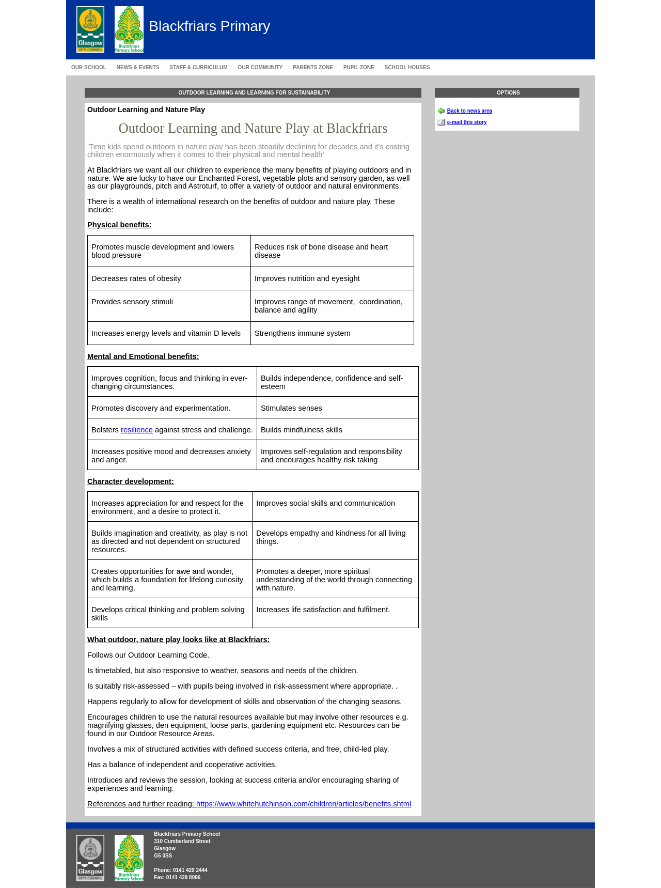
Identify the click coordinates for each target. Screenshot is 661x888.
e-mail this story (467, 122)
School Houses (407, 67)
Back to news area (469, 111)
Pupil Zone (358, 67)
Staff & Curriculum (199, 67)
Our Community (260, 67)
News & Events (138, 67)
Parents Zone (313, 67)
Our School (88, 67)
